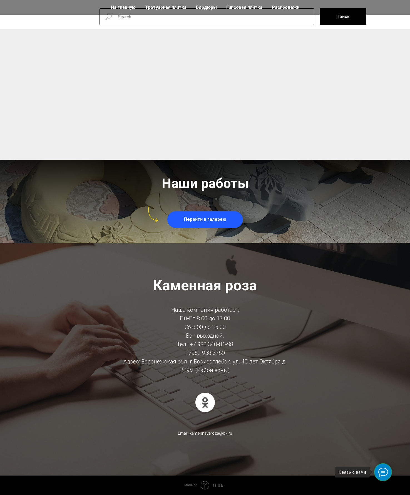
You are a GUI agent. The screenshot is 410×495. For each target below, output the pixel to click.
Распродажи (285, 7)
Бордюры (206, 7)
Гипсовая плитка (244, 7)
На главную (123, 7)
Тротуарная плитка (166, 7)
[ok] (205, 402)
